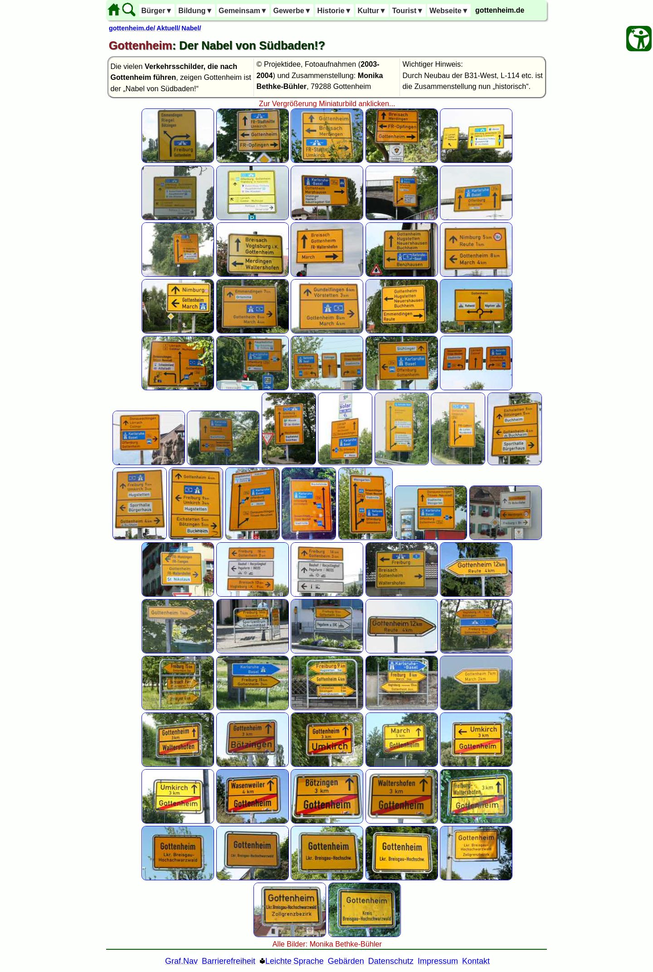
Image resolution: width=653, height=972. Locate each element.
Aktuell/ (168, 28)
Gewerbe (292, 10)
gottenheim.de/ (132, 28)
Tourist (408, 10)
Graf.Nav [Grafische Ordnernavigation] (181, 961)
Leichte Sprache (294, 961)
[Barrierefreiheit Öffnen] (639, 38)
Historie (334, 10)
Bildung (195, 10)
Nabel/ (191, 28)
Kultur (371, 10)
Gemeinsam (243, 10)
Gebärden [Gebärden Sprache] (346, 961)
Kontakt (476, 961)
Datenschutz (391, 961)
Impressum (438, 961)
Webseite (449, 10)
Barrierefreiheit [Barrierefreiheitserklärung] (228, 961)
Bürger (156, 10)
